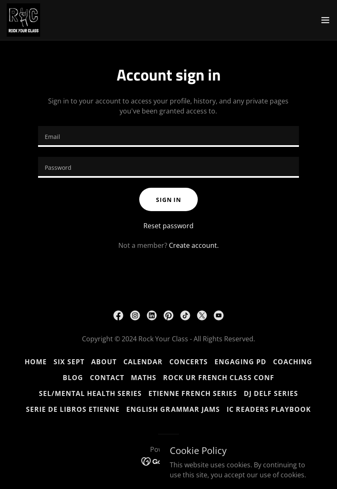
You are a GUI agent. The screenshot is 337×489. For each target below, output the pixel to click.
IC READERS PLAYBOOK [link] (269, 409)
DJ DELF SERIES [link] (271, 393)
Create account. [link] (194, 245)
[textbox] (168, 136)
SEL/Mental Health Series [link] (90, 393)
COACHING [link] (292, 361)
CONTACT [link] (107, 377)
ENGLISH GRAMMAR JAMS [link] (173, 409)
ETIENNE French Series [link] (192, 393)
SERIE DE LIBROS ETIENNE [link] (73, 409)
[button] (325, 20)
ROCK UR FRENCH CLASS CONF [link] (218, 377)
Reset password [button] (168, 225)
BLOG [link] (73, 377)
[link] (23, 20)
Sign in (168, 200)
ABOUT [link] (104, 361)
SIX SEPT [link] (69, 361)
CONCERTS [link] (188, 361)
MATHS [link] (143, 377)
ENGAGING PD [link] (240, 361)
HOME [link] (36, 361)
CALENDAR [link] (143, 361)
